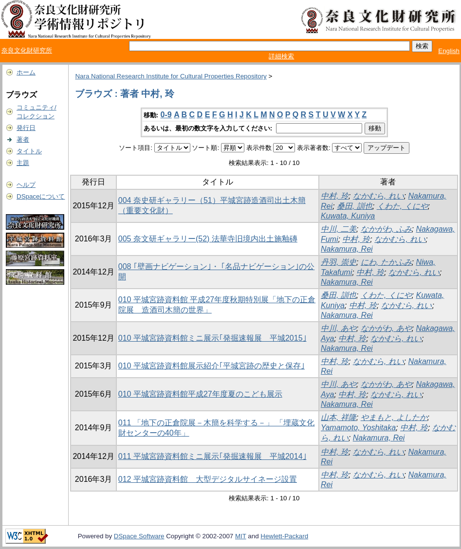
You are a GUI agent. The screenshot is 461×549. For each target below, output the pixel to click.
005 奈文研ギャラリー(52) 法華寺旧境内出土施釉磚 (207, 239)
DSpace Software (139, 536)
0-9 (166, 114)
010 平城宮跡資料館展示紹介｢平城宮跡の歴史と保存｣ (211, 366)
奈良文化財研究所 (26, 50)
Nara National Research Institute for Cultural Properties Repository (170, 76)
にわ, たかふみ (386, 262)
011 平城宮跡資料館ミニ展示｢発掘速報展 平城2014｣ (212, 456)
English (449, 51)
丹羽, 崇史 (338, 262)
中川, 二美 (338, 229)
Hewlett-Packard (284, 536)
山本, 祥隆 (338, 417)
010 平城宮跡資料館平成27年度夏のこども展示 (200, 394)
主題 (23, 162)
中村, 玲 (335, 196)
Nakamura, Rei (347, 249)
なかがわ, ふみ (386, 229)
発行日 (26, 127)
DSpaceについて (41, 196)
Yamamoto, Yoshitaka (358, 427)
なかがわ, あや (386, 328)
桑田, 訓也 (354, 206)
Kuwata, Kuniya (348, 216)
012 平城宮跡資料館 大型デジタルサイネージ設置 (207, 479)
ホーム (26, 72)
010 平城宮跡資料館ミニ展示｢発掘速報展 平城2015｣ (212, 338)
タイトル (29, 151)
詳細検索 (281, 56)
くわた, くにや (402, 206)
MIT (240, 536)
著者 (23, 139)
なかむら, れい (378, 196)
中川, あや (338, 328)
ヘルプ (26, 184)
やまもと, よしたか (394, 417)
